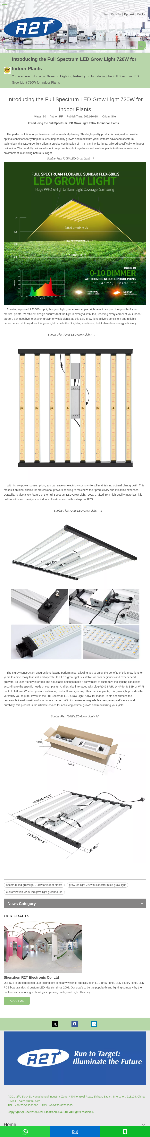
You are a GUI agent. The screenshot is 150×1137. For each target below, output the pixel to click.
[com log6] (33, 27)
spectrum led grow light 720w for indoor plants (34, 884)
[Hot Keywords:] (142, 45)
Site (113, 116)
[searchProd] (71, 45)
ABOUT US (17, 1000)
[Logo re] (75, 1058)
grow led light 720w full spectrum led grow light (97, 884)
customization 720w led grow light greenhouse (34, 891)
